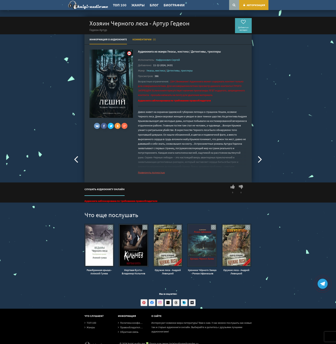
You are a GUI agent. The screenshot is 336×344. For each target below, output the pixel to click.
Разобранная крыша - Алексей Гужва (99, 271)
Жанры (138, 5)
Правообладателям (131, 327)
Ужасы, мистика (178, 51)
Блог (154, 5)
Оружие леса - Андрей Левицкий (168, 271)
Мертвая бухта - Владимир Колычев (133, 271)
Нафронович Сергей (168, 59)
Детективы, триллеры (206, 51)
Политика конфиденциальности (139, 322)
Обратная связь (129, 331)
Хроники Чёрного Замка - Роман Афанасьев (202, 271)
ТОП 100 (119, 5)
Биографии (174, 5)
